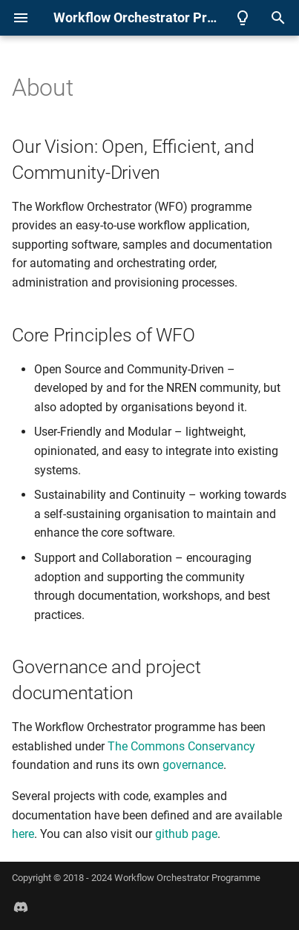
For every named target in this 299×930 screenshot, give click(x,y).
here (23, 834)
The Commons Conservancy (181, 746)
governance (192, 765)
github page (186, 834)
